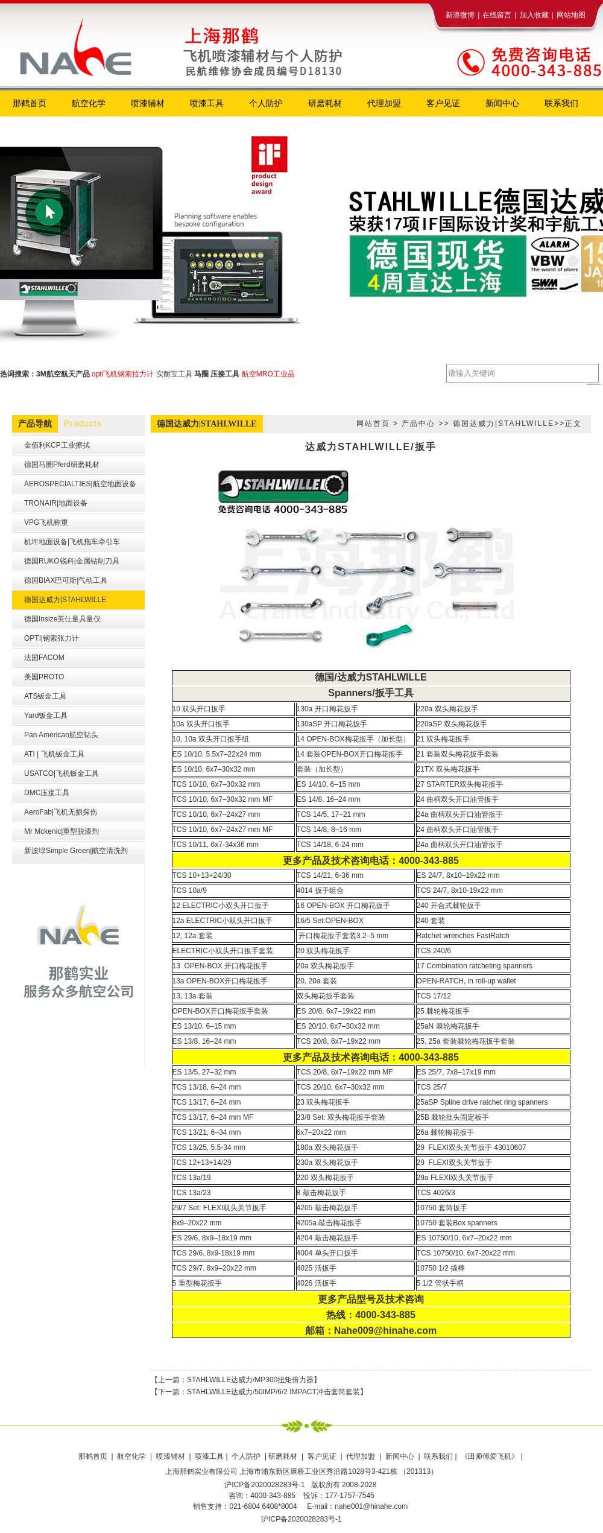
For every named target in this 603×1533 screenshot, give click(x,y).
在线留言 (496, 15)
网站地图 (571, 15)
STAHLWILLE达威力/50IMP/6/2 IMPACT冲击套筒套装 (273, 1392)
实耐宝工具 (174, 374)
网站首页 (373, 423)
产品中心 (418, 423)
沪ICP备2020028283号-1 (301, 1519)
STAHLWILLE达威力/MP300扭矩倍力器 (250, 1380)
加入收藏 (534, 15)
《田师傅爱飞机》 (490, 1456)
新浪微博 (460, 15)
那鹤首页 (93, 1456)
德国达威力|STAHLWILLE (503, 423)
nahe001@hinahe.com (371, 1506)
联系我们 (438, 1456)
